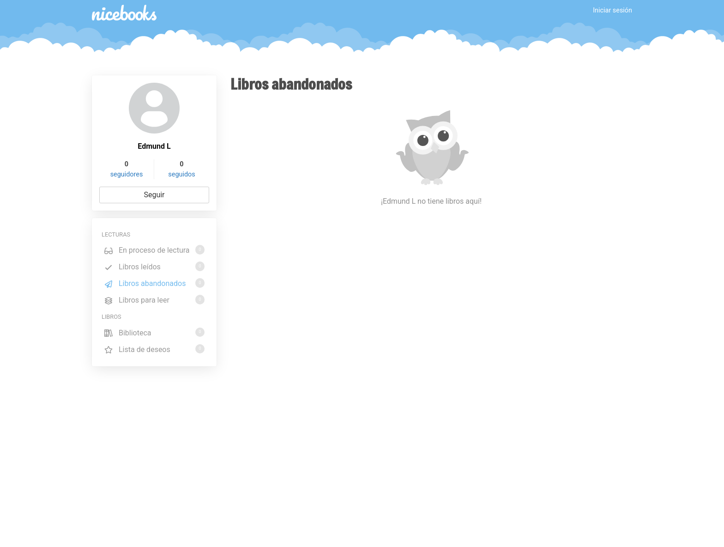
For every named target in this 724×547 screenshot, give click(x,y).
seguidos (181, 174)
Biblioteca (154, 332)
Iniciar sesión (612, 10)
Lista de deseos (154, 349)
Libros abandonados (154, 283)
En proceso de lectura (154, 250)
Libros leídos (154, 266)
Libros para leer (154, 299)
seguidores (126, 174)
